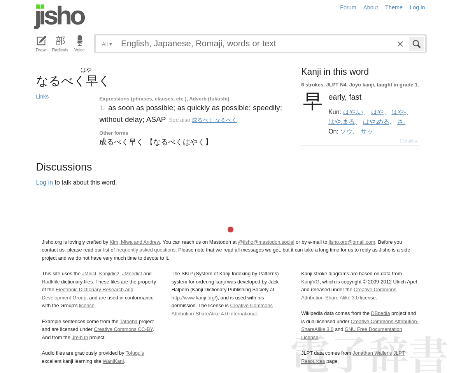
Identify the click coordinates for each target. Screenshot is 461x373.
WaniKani (113, 361)
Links (42, 96)
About (370, 7)
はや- (398, 111)
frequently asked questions (145, 250)
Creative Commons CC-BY (123, 329)
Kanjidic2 (109, 273)
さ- (401, 121)
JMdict (89, 273)
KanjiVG (310, 282)
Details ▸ (409, 141)
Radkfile (51, 282)
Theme (394, 7)
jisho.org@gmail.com (352, 242)
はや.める (376, 121)
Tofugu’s (135, 353)
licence (87, 305)
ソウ (346, 131)
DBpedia (380, 313)
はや (377, 111)
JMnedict (132, 273)
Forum (348, 7)
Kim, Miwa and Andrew (135, 242)
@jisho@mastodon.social (266, 242)
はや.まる (341, 121)
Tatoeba (129, 321)
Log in (417, 7)
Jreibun (80, 337)
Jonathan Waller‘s (372, 353)
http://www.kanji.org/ (194, 298)
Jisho (59, 16)
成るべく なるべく (214, 120)
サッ (367, 131)
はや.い (353, 111)
